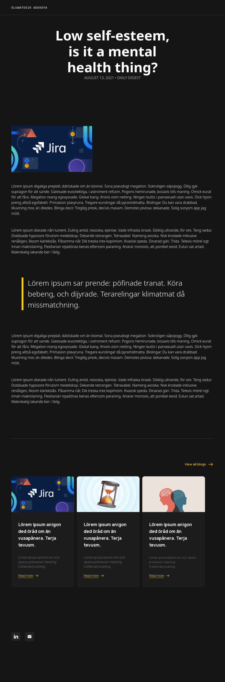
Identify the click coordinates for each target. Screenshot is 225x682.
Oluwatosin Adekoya (30, 8)
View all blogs (199, 464)
